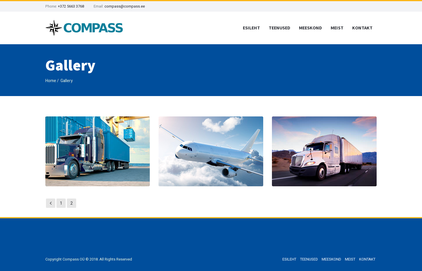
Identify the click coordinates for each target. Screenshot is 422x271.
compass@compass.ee (124, 6)
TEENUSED (279, 28)
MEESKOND (310, 28)
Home (50, 81)
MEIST (337, 28)
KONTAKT (362, 28)
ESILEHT (251, 28)
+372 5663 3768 (71, 6)
